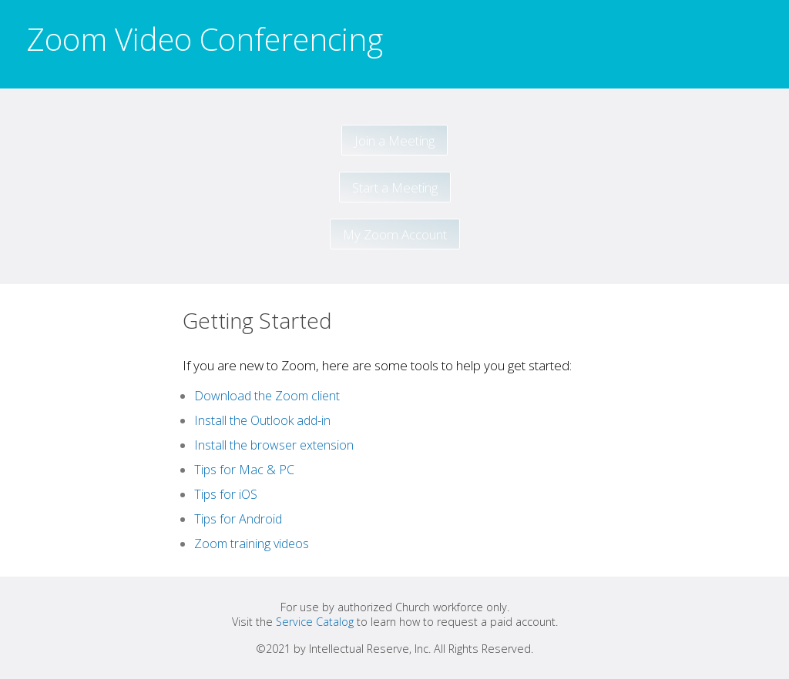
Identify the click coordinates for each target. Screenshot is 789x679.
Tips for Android (238, 518)
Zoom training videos (251, 543)
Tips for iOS (225, 494)
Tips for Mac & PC (244, 469)
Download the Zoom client (267, 395)
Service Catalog (315, 621)
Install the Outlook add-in (262, 420)
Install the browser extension (274, 444)
